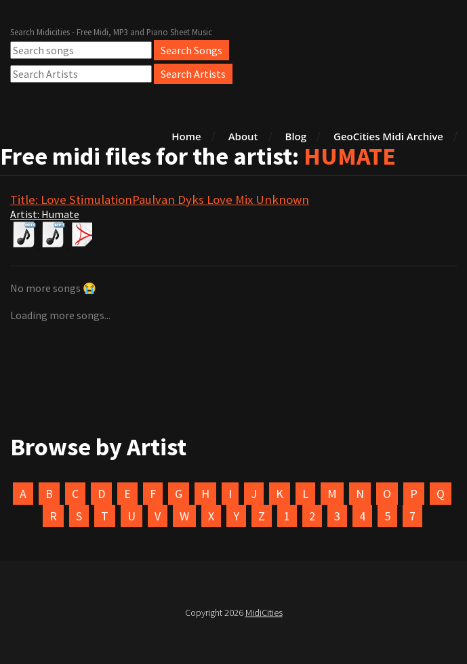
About (243, 136)
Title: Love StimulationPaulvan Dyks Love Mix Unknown (159, 199)
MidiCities (264, 612)
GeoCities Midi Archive (388, 136)
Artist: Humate (44, 214)
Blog (296, 136)
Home (186, 136)
